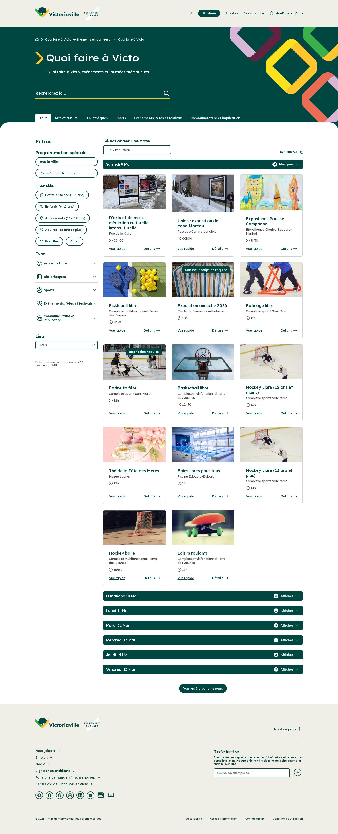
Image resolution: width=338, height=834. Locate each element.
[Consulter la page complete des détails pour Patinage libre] (271, 313)
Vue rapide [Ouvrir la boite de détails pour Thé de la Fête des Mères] (117, 496)
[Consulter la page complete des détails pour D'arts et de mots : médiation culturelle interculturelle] (134, 231)
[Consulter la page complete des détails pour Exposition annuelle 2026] (203, 313)
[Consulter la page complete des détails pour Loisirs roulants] (203, 563)
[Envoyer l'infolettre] (298, 772)
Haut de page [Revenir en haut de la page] (287, 729)
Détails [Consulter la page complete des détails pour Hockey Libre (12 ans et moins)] (289, 413)
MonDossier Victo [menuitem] (286, 13)
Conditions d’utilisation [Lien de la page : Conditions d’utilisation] (288, 818)
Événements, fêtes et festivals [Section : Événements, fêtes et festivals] (158, 118)
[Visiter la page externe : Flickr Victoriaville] (100, 795)
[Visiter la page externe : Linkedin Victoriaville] (80, 795)
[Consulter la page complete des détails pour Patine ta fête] (134, 396)
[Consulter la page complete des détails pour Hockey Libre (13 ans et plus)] (271, 481)
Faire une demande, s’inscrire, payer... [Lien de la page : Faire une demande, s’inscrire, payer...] (68, 777)
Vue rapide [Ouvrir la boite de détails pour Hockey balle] (117, 578)
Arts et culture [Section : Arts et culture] (66, 118)
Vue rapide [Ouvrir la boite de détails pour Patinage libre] (254, 330)
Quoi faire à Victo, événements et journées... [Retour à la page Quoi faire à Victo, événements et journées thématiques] (78, 39)
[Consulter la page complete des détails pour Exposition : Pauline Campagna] (271, 231)
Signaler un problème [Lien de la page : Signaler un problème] (55, 771)
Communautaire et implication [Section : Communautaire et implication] (215, 118)
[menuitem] (67, 13)
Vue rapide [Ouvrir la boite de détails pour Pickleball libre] (117, 330)
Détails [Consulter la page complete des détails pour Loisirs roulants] (220, 578)
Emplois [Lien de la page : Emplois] (44, 757)
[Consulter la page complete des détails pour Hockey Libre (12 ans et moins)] (271, 398)
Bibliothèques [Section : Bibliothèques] (97, 118)
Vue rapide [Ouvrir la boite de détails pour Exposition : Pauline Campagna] (254, 249)
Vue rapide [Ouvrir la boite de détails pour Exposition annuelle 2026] (186, 330)
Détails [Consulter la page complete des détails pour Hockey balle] (152, 578)
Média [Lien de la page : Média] (42, 764)
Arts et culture (66, 263)
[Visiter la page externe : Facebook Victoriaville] (39, 795)
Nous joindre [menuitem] (254, 13)
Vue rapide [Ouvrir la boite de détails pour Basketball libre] (186, 413)
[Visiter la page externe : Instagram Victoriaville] (70, 795)
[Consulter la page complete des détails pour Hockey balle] (134, 563)
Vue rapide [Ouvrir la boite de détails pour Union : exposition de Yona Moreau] (186, 249)
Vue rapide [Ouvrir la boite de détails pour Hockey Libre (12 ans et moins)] (254, 413)
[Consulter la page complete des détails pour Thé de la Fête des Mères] (134, 479)
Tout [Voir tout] (43, 118)
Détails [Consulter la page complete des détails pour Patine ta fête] (152, 413)
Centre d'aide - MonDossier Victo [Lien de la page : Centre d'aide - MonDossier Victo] (64, 784)
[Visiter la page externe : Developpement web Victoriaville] (111, 795)
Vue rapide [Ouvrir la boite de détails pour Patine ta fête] (117, 413)
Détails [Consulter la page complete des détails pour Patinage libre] (289, 330)
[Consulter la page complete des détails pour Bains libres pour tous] (203, 479)
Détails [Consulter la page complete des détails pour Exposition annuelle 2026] (220, 330)
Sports (66, 290)
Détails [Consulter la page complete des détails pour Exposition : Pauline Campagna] (289, 249)
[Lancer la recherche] (166, 93)
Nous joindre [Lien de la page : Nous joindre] (48, 751)
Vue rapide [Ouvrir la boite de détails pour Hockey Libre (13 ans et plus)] (254, 496)
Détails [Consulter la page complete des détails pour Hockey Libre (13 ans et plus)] (289, 496)
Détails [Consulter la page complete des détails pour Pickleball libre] (152, 330)
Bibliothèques (66, 276)
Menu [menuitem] (209, 13)
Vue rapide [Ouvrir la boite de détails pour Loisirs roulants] (186, 578)
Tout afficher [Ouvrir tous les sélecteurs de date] (291, 152)
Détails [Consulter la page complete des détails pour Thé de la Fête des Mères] (152, 496)
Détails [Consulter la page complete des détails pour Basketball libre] (220, 413)
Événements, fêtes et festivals (66, 303)
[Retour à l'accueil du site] (38, 39)
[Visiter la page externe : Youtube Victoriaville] (90, 795)
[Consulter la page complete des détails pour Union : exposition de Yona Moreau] (203, 231)
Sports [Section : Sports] (121, 118)
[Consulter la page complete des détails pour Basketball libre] (203, 398)
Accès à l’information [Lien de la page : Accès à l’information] (223, 818)
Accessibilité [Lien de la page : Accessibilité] (194, 818)
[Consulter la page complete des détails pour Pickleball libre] (134, 315)
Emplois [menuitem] (232, 13)
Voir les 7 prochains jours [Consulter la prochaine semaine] (203, 688)
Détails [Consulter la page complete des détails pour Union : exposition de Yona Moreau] (220, 249)
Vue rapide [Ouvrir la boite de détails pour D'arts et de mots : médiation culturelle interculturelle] (117, 249)
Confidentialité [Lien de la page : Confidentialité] (255, 818)
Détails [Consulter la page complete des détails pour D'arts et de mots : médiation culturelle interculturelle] (152, 249)
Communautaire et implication (66, 318)
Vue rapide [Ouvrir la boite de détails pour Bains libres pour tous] (186, 496)
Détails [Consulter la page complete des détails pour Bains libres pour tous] (220, 496)
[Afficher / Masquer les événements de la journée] (289, 164)
